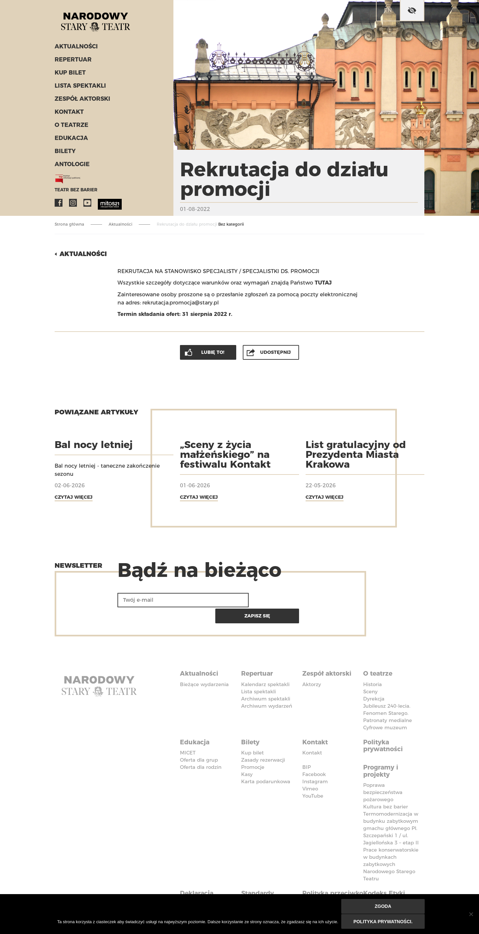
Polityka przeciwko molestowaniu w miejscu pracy (330, 883)
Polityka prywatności (384, 727)
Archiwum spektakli (265, 681)
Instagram (73, 205)
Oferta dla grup (199, 741)
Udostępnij (275, 352)
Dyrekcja (373, 681)
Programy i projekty (382, 751)
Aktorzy (311, 667)
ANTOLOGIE (71, 166)
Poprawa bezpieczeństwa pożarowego (382, 772)
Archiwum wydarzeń (266, 688)
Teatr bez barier (74, 191)
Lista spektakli (79, 87)
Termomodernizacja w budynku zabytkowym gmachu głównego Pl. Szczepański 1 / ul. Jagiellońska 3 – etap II (391, 808)
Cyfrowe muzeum (385, 710)
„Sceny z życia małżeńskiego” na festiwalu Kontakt (225, 454)
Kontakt (68, 114)
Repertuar (72, 61)
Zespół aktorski (81, 100)
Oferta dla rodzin (201, 748)
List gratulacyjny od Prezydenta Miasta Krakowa (356, 454)
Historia (372, 667)
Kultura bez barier (385, 787)
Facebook (58, 205)
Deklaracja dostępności (200, 876)
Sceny (370, 674)
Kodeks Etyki (385, 872)
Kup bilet (69, 74)
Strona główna (69, 224)
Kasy (247, 755)
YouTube (87, 205)
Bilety (64, 153)
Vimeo (310, 770)
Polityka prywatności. (383, 921)
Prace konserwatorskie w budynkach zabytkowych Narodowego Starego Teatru (390, 844)
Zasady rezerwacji (263, 741)
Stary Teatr (98, 21)
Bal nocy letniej (94, 444)
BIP (306, 748)
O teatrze (70, 127)
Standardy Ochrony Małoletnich (261, 880)
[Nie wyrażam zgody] (471, 914)
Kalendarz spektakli (265, 667)
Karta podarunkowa (265, 763)
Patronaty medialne (387, 703)
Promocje (252, 748)
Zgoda (383, 906)
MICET (188, 734)
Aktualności (75, 48)
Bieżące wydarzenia (204, 667)
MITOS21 (102, 205)
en (388, 10)
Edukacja (70, 140)
